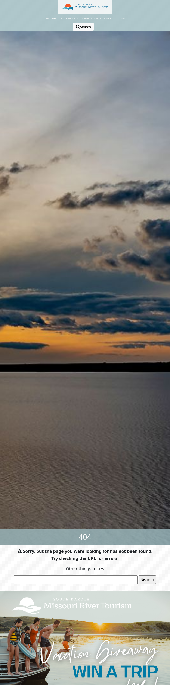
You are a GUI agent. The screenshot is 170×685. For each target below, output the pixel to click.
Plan (54, 18)
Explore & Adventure (69, 18)
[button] (85, 7)
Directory (120, 18)
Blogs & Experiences (91, 18)
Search (83, 27)
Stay (47, 18)
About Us (108, 18)
